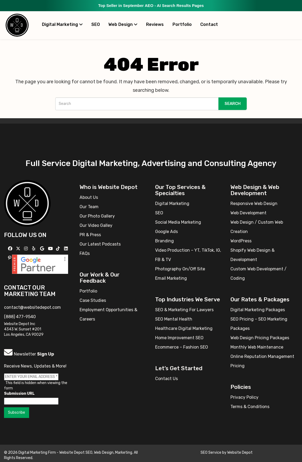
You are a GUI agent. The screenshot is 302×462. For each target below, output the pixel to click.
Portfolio (182, 24)
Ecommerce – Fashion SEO (181, 347)
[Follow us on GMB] (42, 248)
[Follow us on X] (19, 248)
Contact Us (166, 378)
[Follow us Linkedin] (66, 248)
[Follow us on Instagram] (26, 248)
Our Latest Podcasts (100, 244)
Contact (209, 24)
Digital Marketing (62, 24)
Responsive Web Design (253, 203)
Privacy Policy (244, 397)
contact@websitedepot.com (32, 307)
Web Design (123, 24)
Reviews (155, 24)
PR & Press (90, 234)
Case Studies (93, 300)
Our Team (89, 206)
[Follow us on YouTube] (51, 248)
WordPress (241, 240)
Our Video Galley (96, 225)
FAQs (85, 253)
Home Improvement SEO (179, 337)
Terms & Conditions (249, 406)
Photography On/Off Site (180, 268)
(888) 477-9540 (20, 316)
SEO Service (211, 452)
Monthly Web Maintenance (256, 347)
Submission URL (19, 393)
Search (233, 103)
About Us (89, 197)
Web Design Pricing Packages (259, 337)
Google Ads (166, 231)
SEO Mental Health (173, 319)
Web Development (248, 212)
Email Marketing (171, 278)
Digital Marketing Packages (257, 309)
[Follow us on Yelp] (34, 248)
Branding (164, 240)
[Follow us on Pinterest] (10, 257)
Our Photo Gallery (97, 216)
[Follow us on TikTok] (58, 248)
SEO (95, 24)
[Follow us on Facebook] (11, 248)
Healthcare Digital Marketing (184, 328)
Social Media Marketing (178, 222)
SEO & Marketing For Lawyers (184, 309)
